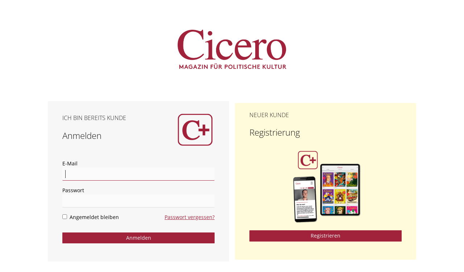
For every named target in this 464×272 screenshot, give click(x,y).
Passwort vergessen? (190, 217)
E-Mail (70, 163)
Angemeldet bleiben (90, 217)
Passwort (73, 190)
